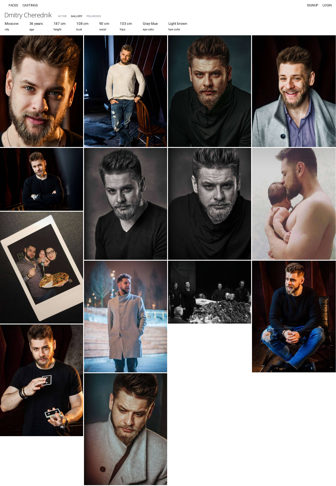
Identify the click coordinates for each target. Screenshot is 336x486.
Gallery (76, 16)
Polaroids (94, 16)
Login (327, 5)
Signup (312, 5)
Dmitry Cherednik (28, 14)
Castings (30, 5)
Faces (13, 5)
